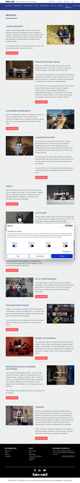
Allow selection (40, 256)
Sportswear (28, 5)
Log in (59, 1)
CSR (6, 452)
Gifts (36, 5)
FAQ (30, 452)
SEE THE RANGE (12, 53)
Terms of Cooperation (35, 456)
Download (8, 456)
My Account (32, 451)
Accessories (44, 5)
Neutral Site (32, 454)
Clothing (8, 5)
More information (68, 456)
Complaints (32, 458)
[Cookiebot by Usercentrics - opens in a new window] (66, 226)
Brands (60, 5)
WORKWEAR (17, 5)
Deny (18, 256)
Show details (66, 251)
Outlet (53, 5)
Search (52, 1)
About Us (8, 451)
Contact (31, 459)
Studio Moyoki (67, 480)
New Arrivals (68, 6)
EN (72, 1)
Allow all (62, 256)
